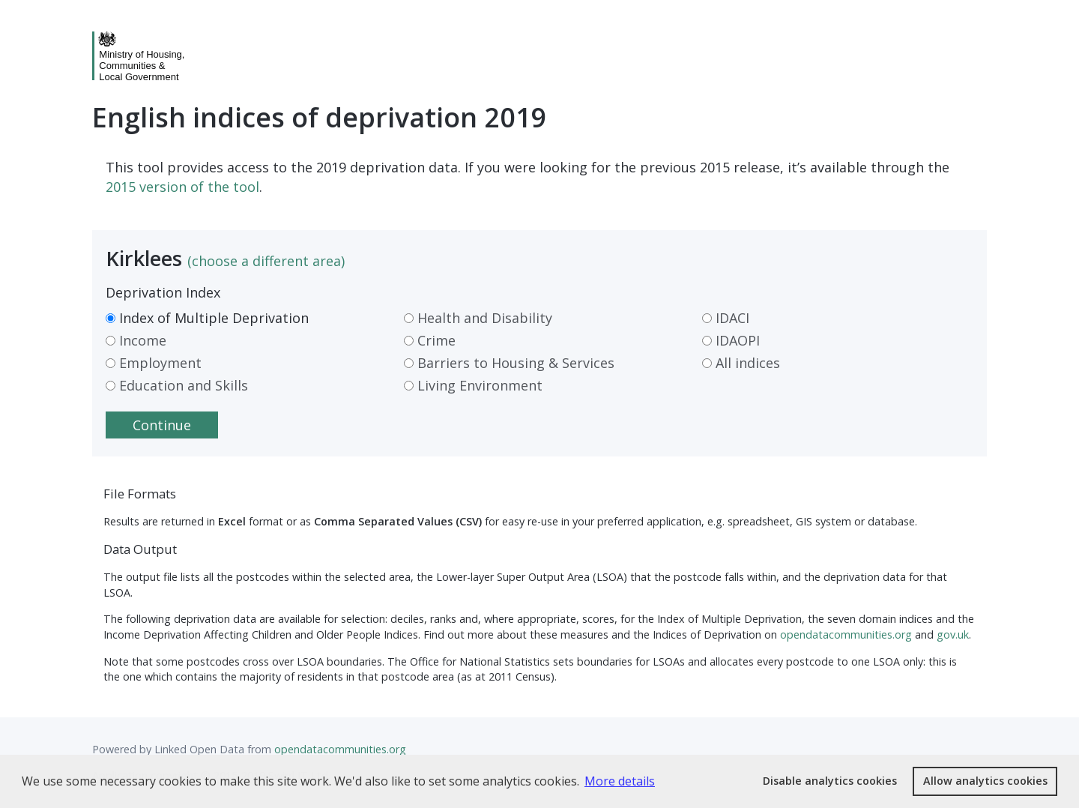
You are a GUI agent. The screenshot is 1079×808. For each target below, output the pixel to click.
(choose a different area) (266, 261)
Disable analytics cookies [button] (830, 781)
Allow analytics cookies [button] (985, 781)
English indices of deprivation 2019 (319, 117)
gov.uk (953, 634)
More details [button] (619, 781)
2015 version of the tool (182, 187)
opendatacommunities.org (846, 634)
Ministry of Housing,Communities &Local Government (141, 65)
